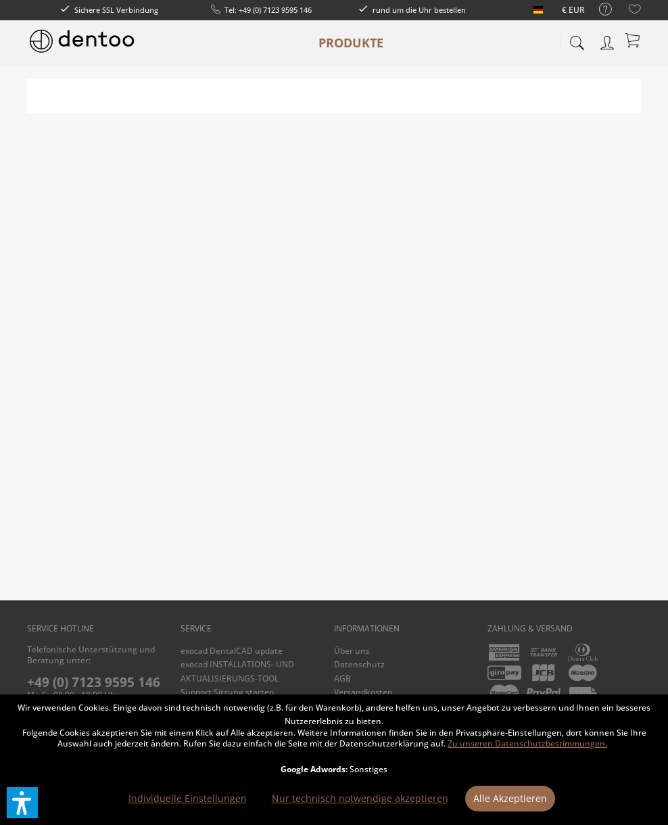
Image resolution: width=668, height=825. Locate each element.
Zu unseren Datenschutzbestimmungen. (527, 743)
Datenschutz (359, 664)
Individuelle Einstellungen (187, 798)
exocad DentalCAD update (232, 650)
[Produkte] (351, 42)
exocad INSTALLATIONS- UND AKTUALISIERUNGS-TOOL (237, 671)
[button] (22, 802)
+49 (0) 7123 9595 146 (93, 682)
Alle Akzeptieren (510, 798)
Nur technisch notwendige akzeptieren (360, 798)
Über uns (352, 650)
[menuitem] (599, 9)
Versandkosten (363, 692)
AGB (342, 678)
